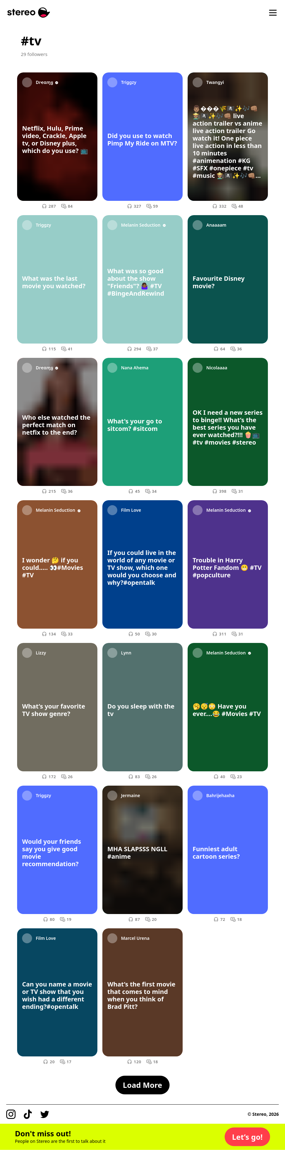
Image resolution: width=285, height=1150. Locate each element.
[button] (247, 1137)
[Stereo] (28, 12)
